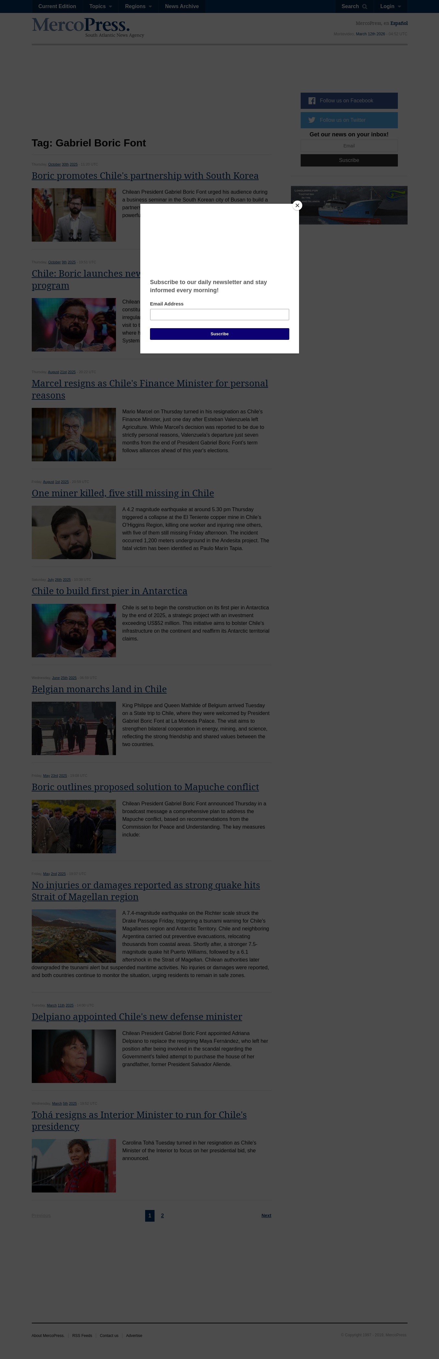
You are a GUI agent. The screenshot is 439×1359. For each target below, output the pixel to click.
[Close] (297, 205)
